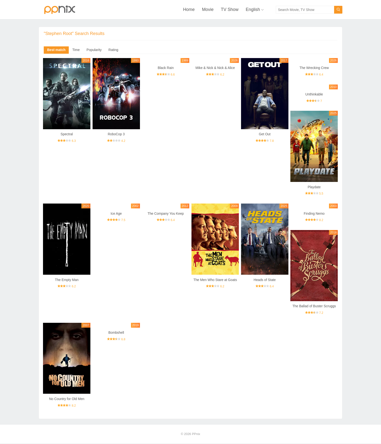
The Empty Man (67, 280)
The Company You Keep (165, 214)
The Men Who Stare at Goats (215, 280)
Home (188, 9)
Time (76, 50)
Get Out (265, 134)
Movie (207, 9)
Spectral (67, 134)
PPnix (196, 434)
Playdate (314, 187)
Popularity (94, 50)
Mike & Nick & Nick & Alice (215, 68)
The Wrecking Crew (314, 68)
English (253, 9)
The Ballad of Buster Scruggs (314, 306)
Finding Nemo (314, 214)
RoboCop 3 (116, 134)
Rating (113, 50)
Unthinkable (314, 94)
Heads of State (264, 280)
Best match (56, 50)
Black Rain (165, 68)
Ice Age (116, 214)
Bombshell (116, 333)
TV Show (229, 9)
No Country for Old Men (67, 399)
